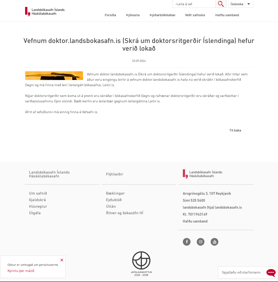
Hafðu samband (227, 15)
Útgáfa (35, 229)
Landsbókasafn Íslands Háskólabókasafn (44, 11)
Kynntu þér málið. (21, 270)
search (220, 4)
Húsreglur (38, 222)
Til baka (235, 130)
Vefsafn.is (89, 111)
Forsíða (110, 15)
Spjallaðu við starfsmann (249, 272)
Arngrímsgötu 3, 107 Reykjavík (207, 210)
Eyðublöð (114, 216)
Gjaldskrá (37, 216)
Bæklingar (115, 209)
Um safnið (38, 209)
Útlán (111, 222)
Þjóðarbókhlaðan (162, 15)
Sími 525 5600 (194, 217)
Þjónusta (132, 15)
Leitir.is (108, 84)
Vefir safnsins (195, 15)
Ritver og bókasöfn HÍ (124, 229)
